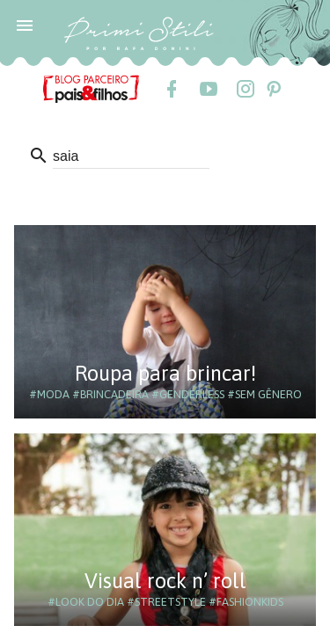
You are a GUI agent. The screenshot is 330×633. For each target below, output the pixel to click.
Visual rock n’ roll (165, 581)
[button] (25, 25)
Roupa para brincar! (165, 373)
